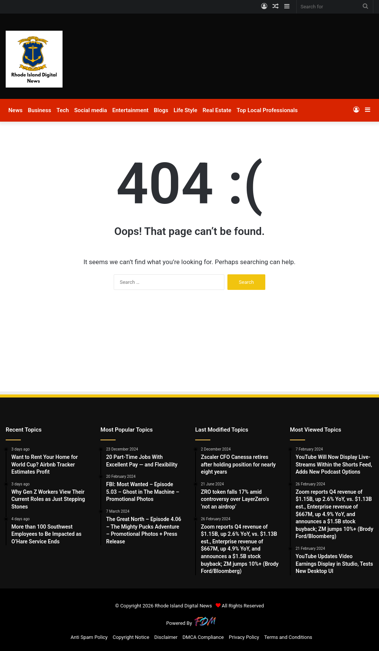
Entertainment (130, 110)
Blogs (161, 110)
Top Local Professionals (267, 110)
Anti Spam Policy (89, 637)
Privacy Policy (244, 637)
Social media (90, 110)
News (15, 110)
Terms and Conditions (288, 637)
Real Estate (217, 110)
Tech (62, 110)
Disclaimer (165, 637)
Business (39, 110)
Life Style (185, 110)
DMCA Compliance (203, 637)
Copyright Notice (131, 637)
